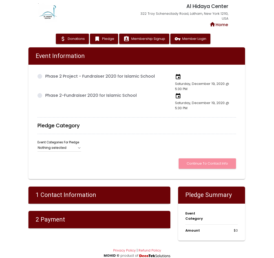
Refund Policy (150, 250)
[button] (59, 148)
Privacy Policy (124, 250)
